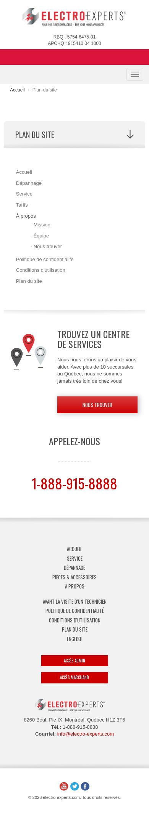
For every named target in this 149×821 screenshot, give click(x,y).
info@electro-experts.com (85, 734)
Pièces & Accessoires (74, 577)
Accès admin (74, 660)
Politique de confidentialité (45, 259)
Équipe (41, 236)
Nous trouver (48, 246)
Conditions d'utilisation (40, 270)
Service (24, 194)
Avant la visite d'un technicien (75, 601)
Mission (42, 225)
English (75, 639)
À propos (74, 586)
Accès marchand (74, 677)
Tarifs (22, 205)
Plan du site (29, 281)
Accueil (17, 90)
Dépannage (29, 183)
